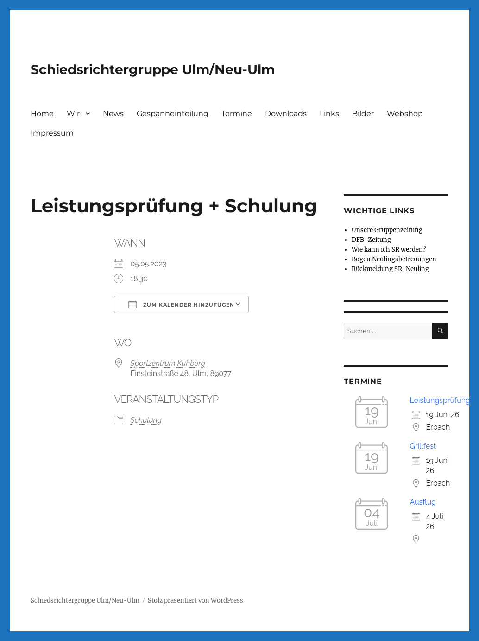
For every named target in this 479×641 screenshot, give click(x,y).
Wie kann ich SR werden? (389, 249)
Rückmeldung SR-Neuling (390, 269)
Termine (236, 113)
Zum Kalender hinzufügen (181, 304)
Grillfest (423, 446)
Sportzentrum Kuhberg (167, 363)
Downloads (286, 113)
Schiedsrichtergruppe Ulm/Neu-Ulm (153, 69)
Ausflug (423, 502)
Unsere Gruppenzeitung (387, 230)
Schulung (146, 420)
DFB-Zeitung (371, 240)
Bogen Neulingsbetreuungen (394, 259)
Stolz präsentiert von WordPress (195, 600)
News (113, 113)
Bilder (363, 113)
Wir (73, 113)
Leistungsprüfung (440, 400)
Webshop (405, 113)
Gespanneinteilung (172, 113)
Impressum (52, 133)
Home (42, 113)
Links (329, 113)
